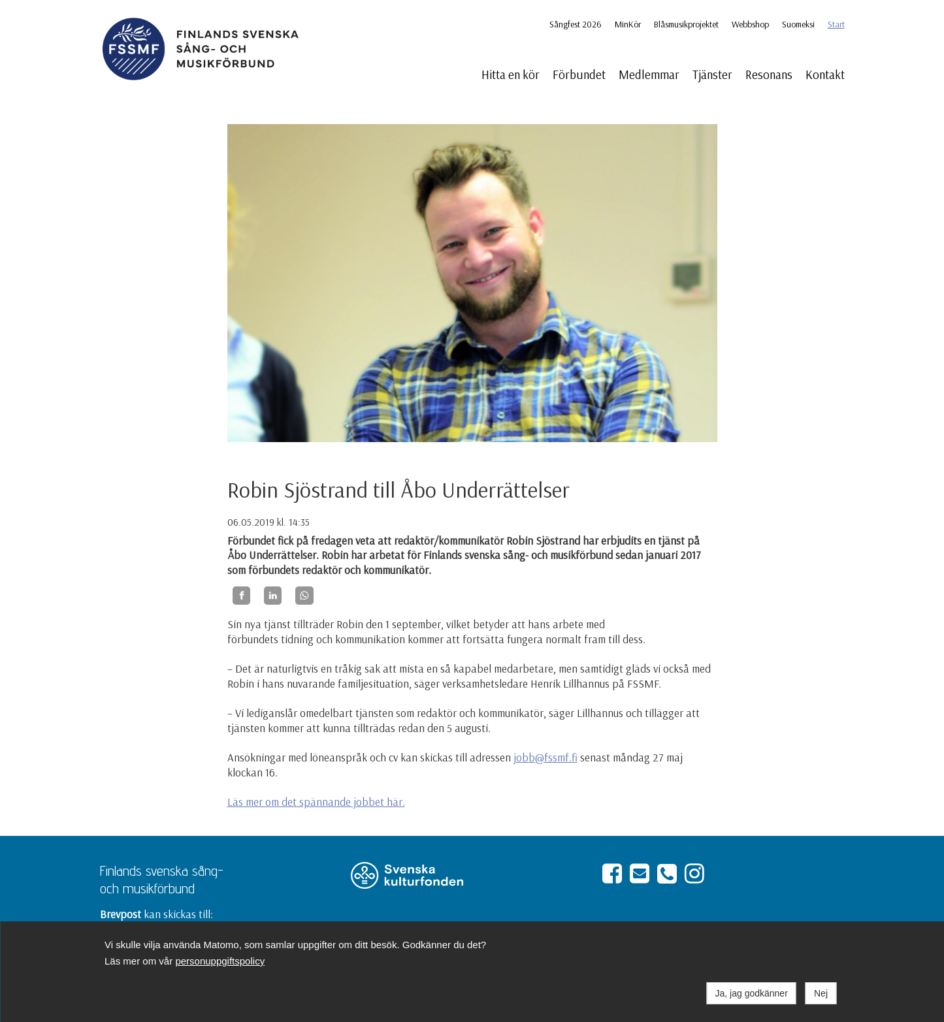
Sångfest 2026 (575, 24)
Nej (821, 993)
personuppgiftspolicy (220, 960)
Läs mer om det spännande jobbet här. (316, 801)
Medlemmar (649, 74)
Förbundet (579, 74)
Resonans (768, 74)
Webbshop (750, 24)
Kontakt (825, 74)
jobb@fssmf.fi (545, 757)
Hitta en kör (510, 74)
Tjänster (712, 74)
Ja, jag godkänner (751, 993)
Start (836, 24)
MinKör (628, 24)
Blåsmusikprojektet (686, 24)
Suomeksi (798, 24)
